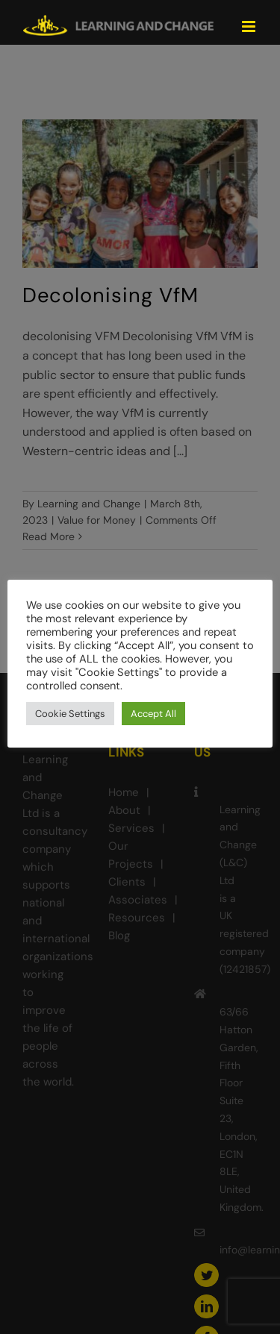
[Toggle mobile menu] (250, 26)
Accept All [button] (153, 713)
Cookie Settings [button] (70, 713)
